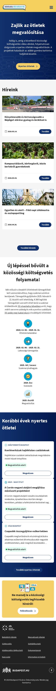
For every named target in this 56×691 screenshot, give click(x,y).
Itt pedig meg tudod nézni (17, 312)
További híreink (28, 247)
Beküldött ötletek (9, 637)
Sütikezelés (7, 643)
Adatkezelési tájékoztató (12, 650)
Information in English (36, 657)
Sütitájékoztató (34, 643)
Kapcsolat (6, 657)
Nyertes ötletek (26, 66)
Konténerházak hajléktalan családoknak (27, 450)
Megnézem (28, 473)
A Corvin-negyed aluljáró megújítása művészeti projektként (25, 489)
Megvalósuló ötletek (36, 637)
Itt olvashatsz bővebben (29, 306)
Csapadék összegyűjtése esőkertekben (26, 531)
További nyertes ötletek (28, 569)
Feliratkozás (26, 610)
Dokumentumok (34, 650)
